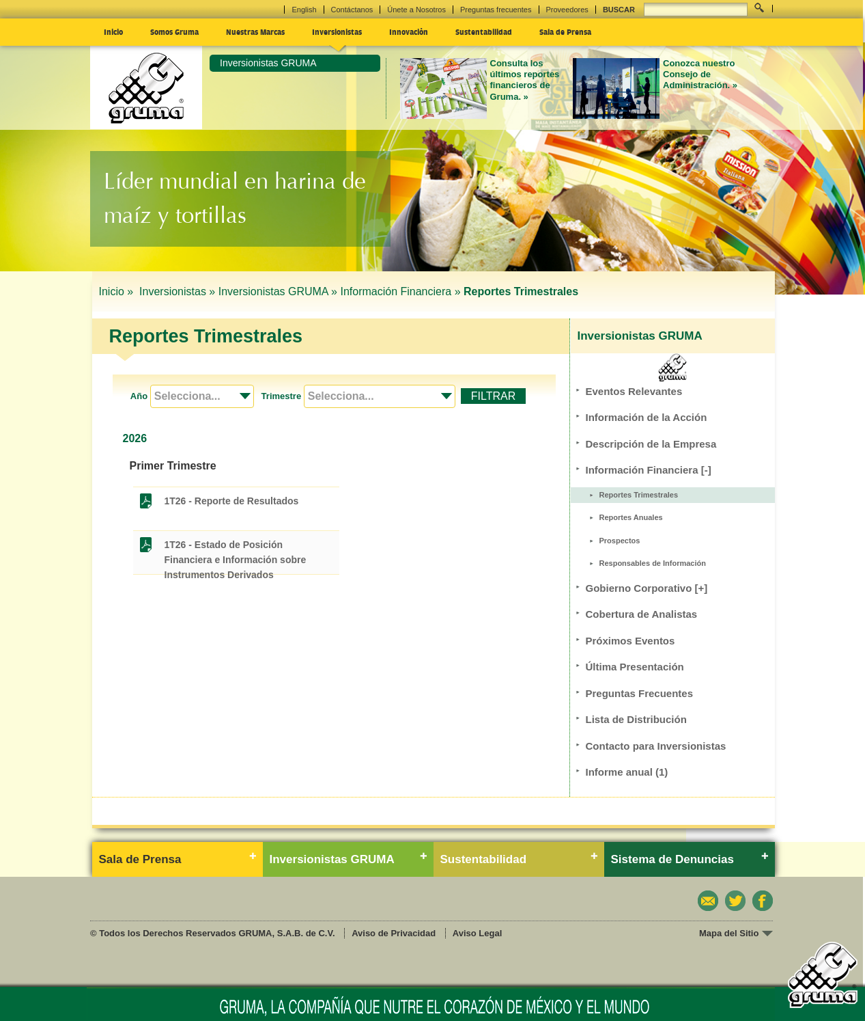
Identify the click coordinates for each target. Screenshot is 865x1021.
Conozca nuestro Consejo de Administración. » (700, 74)
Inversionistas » (177, 291)
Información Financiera (648, 470)
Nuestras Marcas (255, 31)
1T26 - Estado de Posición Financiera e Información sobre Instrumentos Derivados (236, 545)
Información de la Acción (646, 417)
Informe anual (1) (627, 772)
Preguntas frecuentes (496, 9)
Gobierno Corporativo (647, 588)
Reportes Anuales (631, 517)
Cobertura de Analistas (642, 614)
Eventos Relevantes (634, 391)
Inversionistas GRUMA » (277, 291)
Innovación (408, 31)
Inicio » (118, 291)
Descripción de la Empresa (651, 444)
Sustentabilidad (483, 31)
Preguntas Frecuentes (640, 693)
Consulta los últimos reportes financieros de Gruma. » (525, 80)
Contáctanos (352, 9)
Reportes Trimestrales (639, 495)
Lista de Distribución (636, 719)
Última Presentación (635, 666)
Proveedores (567, 9)
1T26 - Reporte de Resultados (232, 500)
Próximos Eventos (630, 640)
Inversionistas (337, 31)
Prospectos (619, 540)
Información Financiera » (400, 291)
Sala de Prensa (565, 31)
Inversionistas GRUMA (268, 62)
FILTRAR (493, 396)
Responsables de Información (652, 563)
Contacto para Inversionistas (656, 746)
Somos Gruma (174, 31)
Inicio (113, 31)
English (304, 9)
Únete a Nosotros (416, 9)
